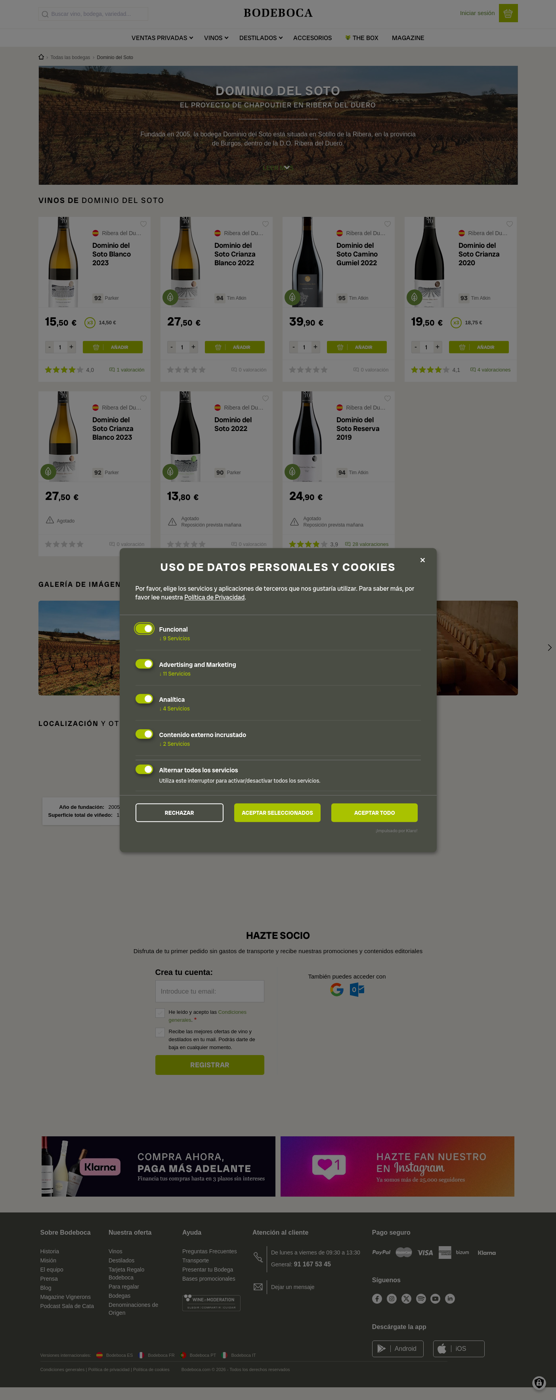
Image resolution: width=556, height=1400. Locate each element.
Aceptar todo (374, 812)
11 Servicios (175, 673)
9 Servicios (174, 638)
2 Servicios (174, 743)
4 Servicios (174, 708)
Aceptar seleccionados (277, 812)
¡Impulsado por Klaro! (396, 831)
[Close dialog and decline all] (423, 560)
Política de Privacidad (214, 597)
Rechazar (179, 812)
